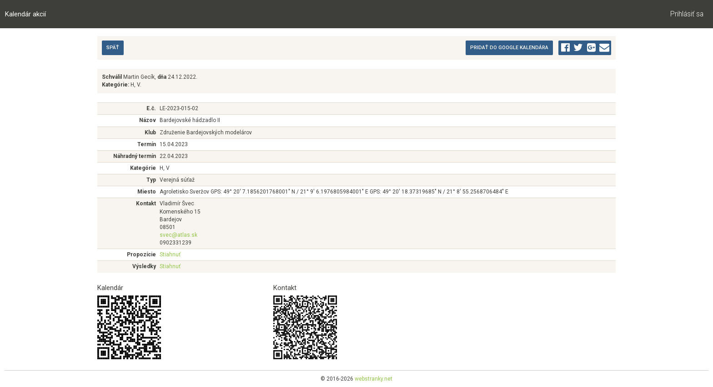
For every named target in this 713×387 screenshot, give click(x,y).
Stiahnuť (170, 254)
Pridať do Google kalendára (509, 48)
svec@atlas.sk (178, 235)
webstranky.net (373, 379)
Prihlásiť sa (686, 14)
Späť (112, 48)
